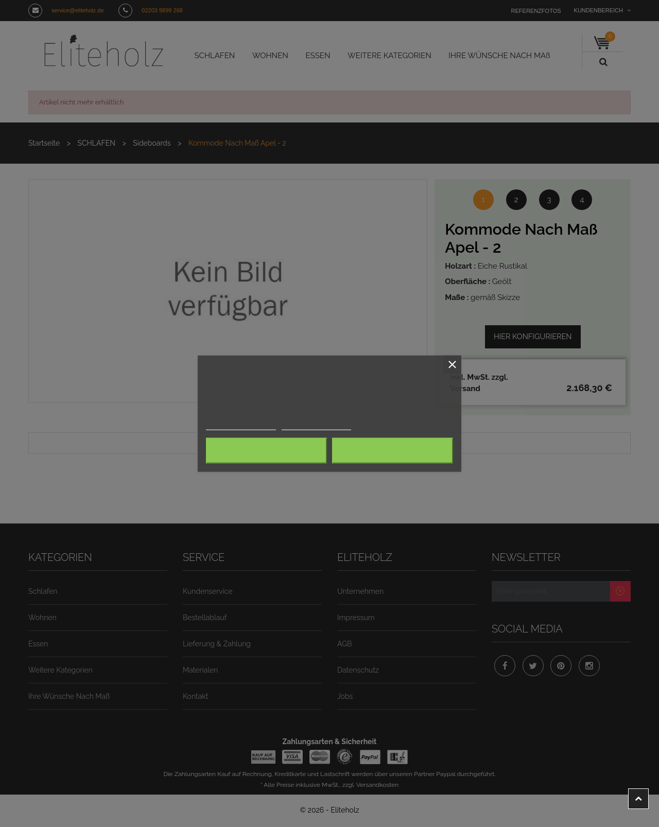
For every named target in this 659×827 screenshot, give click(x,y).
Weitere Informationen (237, 425)
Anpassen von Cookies (303, 425)
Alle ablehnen (266, 451)
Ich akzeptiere (392, 451)
